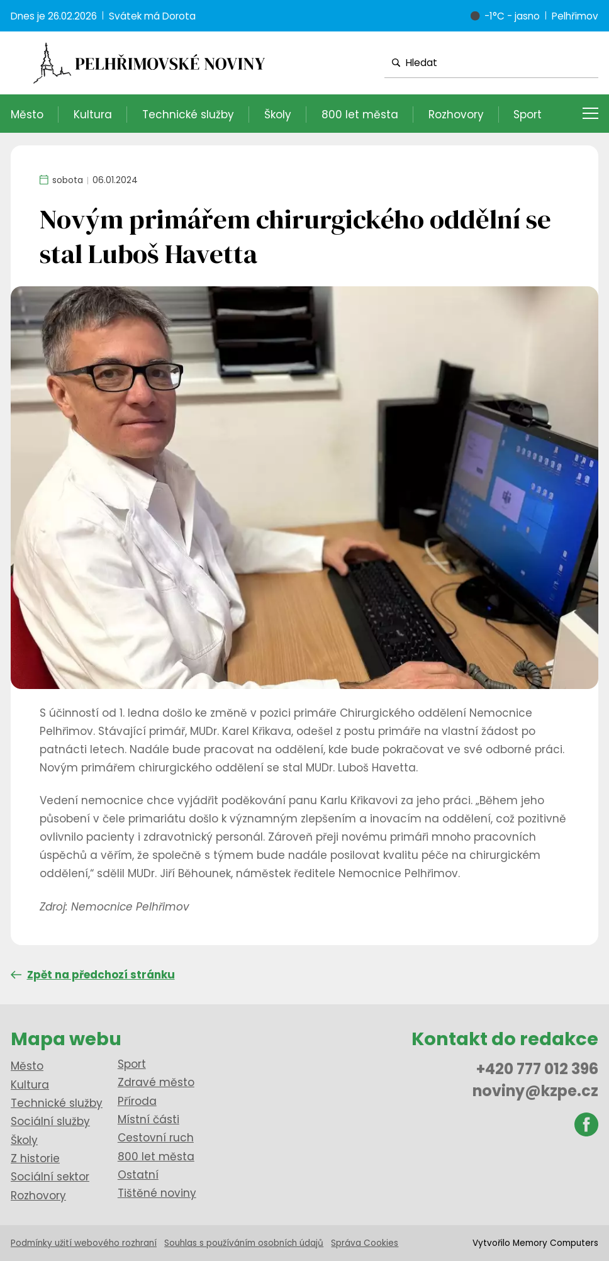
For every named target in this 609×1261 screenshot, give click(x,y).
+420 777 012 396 (537, 1068)
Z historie (35, 1158)
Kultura (93, 114)
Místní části (148, 1119)
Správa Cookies (364, 1243)
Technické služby (188, 114)
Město (27, 114)
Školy (277, 114)
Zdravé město (156, 1082)
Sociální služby (50, 1121)
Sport (527, 114)
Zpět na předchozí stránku (93, 975)
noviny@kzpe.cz (535, 1090)
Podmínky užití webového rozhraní (84, 1243)
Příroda (137, 1101)
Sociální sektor (50, 1176)
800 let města (359, 114)
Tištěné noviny (157, 1193)
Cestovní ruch (156, 1137)
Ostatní (138, 1174)
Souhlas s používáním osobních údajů (243, 1243)
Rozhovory (456, 114)
